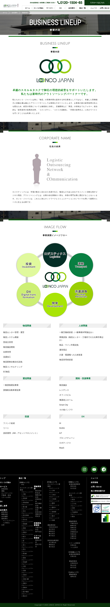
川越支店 (73, 536)
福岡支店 (73, 576)
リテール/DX (6, 497)
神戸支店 (38, 531)
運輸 (3, 491)
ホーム (27, 8)
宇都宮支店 (74, 523)
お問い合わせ (104, 8)
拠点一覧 (82, 8)
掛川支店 (52, 529)
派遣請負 (4, 489)
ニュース (93, 8)
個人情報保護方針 (98, 491)
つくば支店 (74, 547)
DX (60, 8)
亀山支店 (52, 533)
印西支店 (73, 534)
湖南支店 (38, 514)
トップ (2, 478)
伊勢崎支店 (74, 532)
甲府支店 (73, 538)
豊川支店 (52, 535)
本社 (22, 484)
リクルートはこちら (97, 3)
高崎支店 (73, 527)
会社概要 (4, 516)
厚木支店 (73, 486)
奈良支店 (38, 512)
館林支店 (73, 525)
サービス (49, 8)
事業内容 (4, 514)
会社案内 (71, 8)
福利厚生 (4, 518)
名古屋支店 (52, 542)
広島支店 (73, 556)
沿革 (3, 525)
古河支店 (73, 530)
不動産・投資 (6, 495)
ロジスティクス (7, 493)
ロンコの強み (38, 8)
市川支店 (73, 488)
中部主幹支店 (53, 527)
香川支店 (73, 567)
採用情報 (94, 482)
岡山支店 (73, 565)
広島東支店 (74, 563)
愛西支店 (52, 531)
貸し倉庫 (3, 506)
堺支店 (37, 516)
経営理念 (4, 512)
